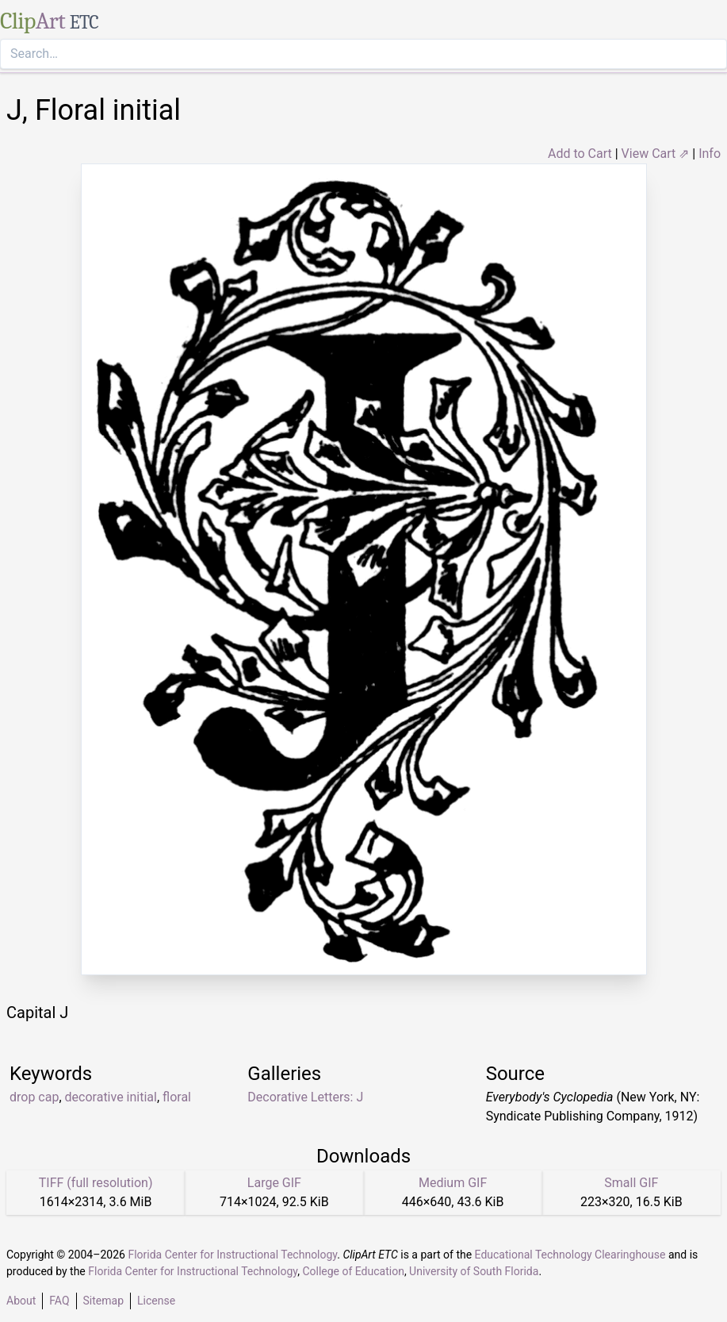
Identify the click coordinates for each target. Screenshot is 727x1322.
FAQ (59, 1300)
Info (709, 153)
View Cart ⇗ (656, 153)
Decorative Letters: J (305, 1097)
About (21, 1300)
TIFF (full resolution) (96, 1182)
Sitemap (103, 1300)
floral (177, 1097)
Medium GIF (453, 1182)
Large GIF (274, 1182)
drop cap (34, 1097)
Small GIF (631, 1182)
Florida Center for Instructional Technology (232, 1254)
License (156, 1300)
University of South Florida (473, 1271)
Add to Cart (580, 153)
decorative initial (111, 1097)
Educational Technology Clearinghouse (570, 1254)
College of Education (353, 1271)
